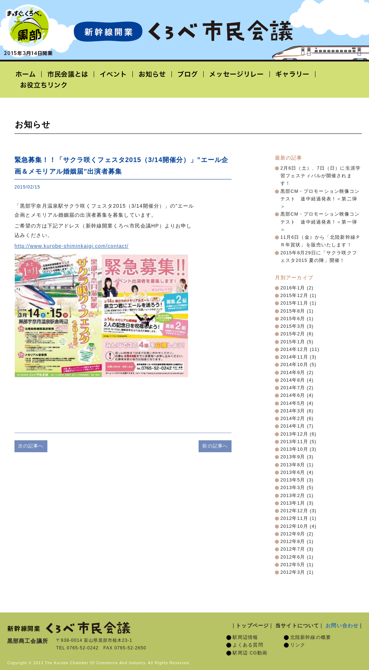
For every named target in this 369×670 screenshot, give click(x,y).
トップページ (252, 625)
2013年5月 (292, 480)
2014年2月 (292, 418)
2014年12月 (294, 349)
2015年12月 (294, 295)
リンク (297, 645)
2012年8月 (292, 541)
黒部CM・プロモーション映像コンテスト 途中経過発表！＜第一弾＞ (320, 222)
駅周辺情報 (245, 637)
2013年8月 (292, 464)
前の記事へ (215, 446)
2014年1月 (292, 426)
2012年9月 (292, 534)
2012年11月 (294, 518)
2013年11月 (294, 441)
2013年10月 (294, 449)
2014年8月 (292, 380)
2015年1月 (292, 341)
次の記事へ (31, 446)
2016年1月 (292, 288)
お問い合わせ (342, 625)
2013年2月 (292, 495)
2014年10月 (294, 364)
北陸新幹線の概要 (310, 637)
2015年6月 (292, 318)
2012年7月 (292, 549)
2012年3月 (292, 572)
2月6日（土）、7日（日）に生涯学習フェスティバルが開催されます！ (320, 176)
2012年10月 (294, 526)
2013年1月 (292, 503)
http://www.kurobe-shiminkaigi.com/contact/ (71, 246)
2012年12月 (294, 510)
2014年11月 (294, 357)
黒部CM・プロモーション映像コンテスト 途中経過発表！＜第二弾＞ (320, 199)
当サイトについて (297, 625)
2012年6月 (292, 557)
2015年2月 (292, 333)
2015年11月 (294, 303)
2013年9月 (292, 456)
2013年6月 (292, 472)
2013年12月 (294, 434)
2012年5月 (292, 564)
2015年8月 (292, 311)
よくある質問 (248, 645)
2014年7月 (292, 387)
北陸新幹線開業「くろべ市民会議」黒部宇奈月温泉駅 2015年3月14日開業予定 (183, 31)
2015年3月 (292, 326)
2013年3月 (292, 487)
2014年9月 (292, 372)
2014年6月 (292, 395)
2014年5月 (292, 403)
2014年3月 (292, 411)
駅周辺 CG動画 (250, 653)
